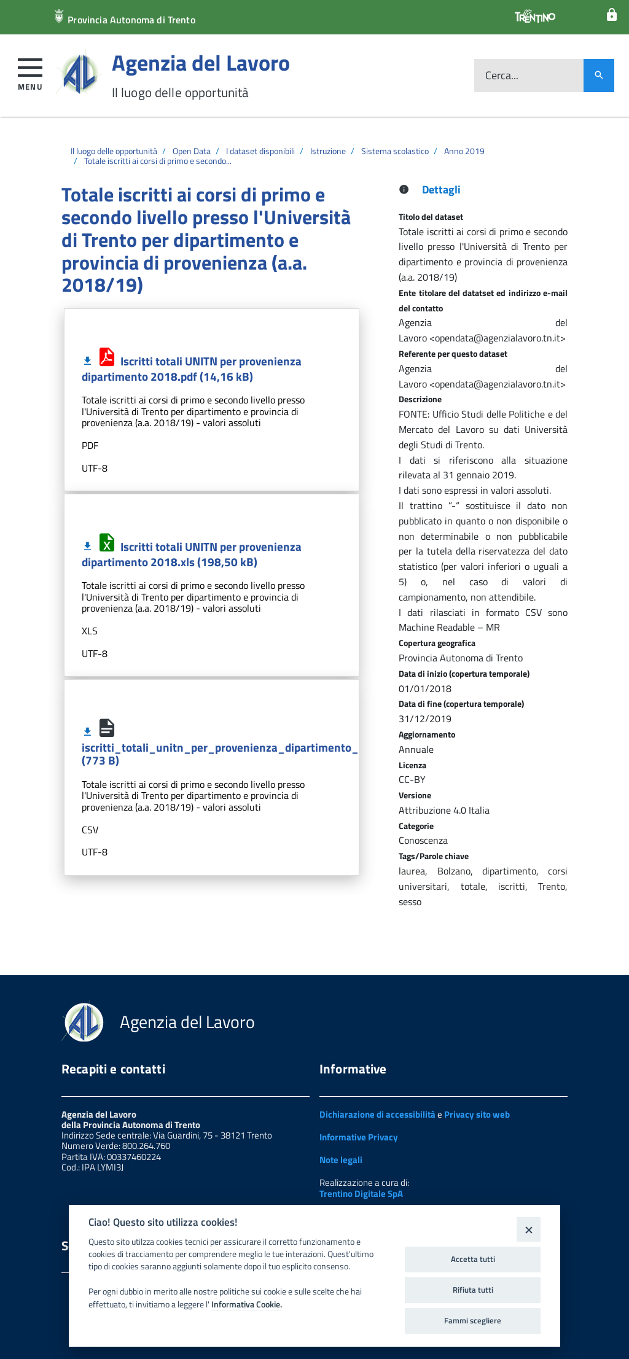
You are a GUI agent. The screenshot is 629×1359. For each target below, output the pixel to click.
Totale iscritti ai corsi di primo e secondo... (158, 160)
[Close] (529, 1229)
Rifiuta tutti (473, 1289)
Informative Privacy (358, 1137)
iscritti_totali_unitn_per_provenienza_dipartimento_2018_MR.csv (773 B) (255, 746)
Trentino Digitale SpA (361, 1193)
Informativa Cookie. (246, 1304)
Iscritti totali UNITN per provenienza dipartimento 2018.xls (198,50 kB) (192, 554)
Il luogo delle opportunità (114, 150)
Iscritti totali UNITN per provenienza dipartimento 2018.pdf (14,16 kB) (192, 368)
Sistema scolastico (395, 150)
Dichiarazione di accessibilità (377, 1114)
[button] (30, 72)
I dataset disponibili (260, 150)
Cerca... (501, 75)
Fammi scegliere (472, 1320)
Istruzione (328, 150)
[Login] (612, 15)
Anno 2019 (464, 150)
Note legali (340, 1160)
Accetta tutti (473, 1259)
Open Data (192, 150)
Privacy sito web (477, 1114)
